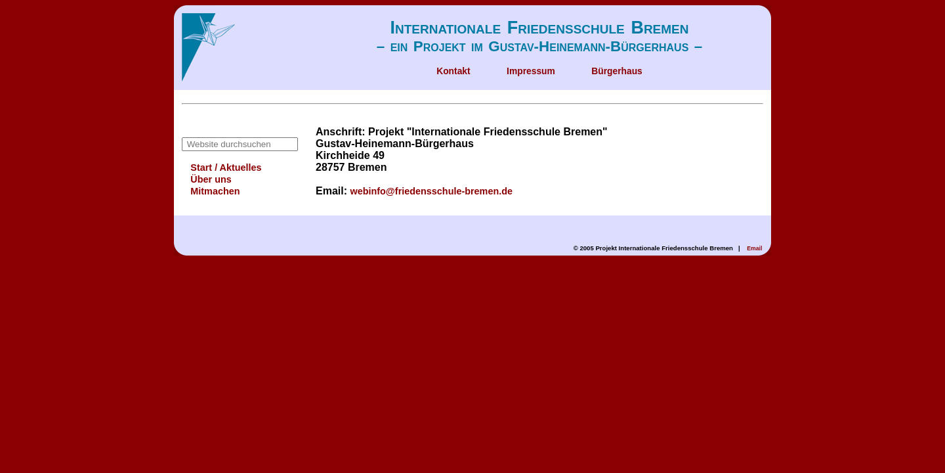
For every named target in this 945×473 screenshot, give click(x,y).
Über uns (210, 179)
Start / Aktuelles (225, 167)
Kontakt (453, 71)
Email (754, 248)
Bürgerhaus (616, 71)
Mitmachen (215, 191)
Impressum (531, 71)
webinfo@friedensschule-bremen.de (431, 191)
